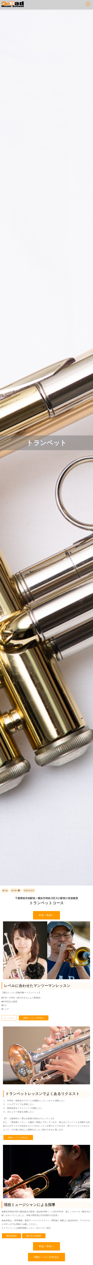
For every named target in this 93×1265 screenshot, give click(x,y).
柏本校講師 (11, 1236)
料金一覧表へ (46, 915)
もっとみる (9, 1018)
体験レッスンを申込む (33, 1018)
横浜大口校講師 (34, 1236)
